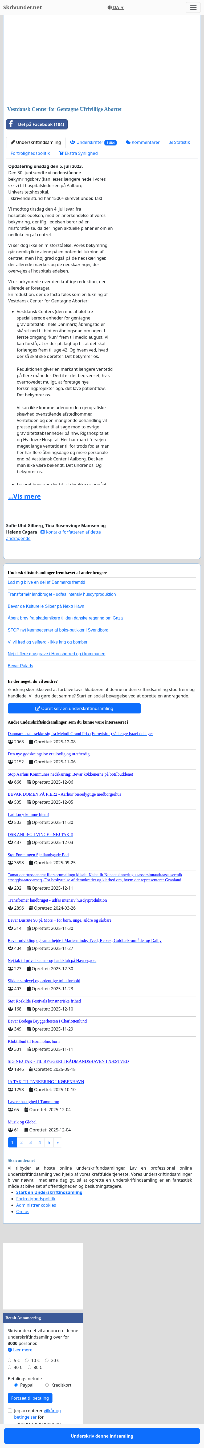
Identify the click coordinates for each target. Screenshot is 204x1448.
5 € (17, 1376)
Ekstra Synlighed (78, 153)
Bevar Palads (20, 681)
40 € (18, 1383)
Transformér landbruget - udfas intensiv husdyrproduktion (62, 609)
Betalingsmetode (25, 1394)
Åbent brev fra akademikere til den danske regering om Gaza (65, 633)
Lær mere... (22, 1365)
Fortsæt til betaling (30, 1414)
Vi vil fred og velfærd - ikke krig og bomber (47, 657)
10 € (35, 1376)
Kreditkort (61, 1400)
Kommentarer (143, 142)
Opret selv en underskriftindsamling (74, 724)
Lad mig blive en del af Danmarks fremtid (46, 597)
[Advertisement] (102, 61)
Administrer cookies (36, 1221)
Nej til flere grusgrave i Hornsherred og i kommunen (56, 669)
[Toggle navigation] (193, 7)
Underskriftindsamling (36, 142)
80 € (38, 1383)
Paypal (27, 1400)
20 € (55, 1376)
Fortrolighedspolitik (30, 153)
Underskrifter (93, 142)
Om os (22, 1227)
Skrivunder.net (22, 7)
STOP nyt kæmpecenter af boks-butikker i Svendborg (58, 645)
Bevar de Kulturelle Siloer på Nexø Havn (46, 622)
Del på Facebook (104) (35, 124)
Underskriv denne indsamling (60, 562)
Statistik (179, 142)
